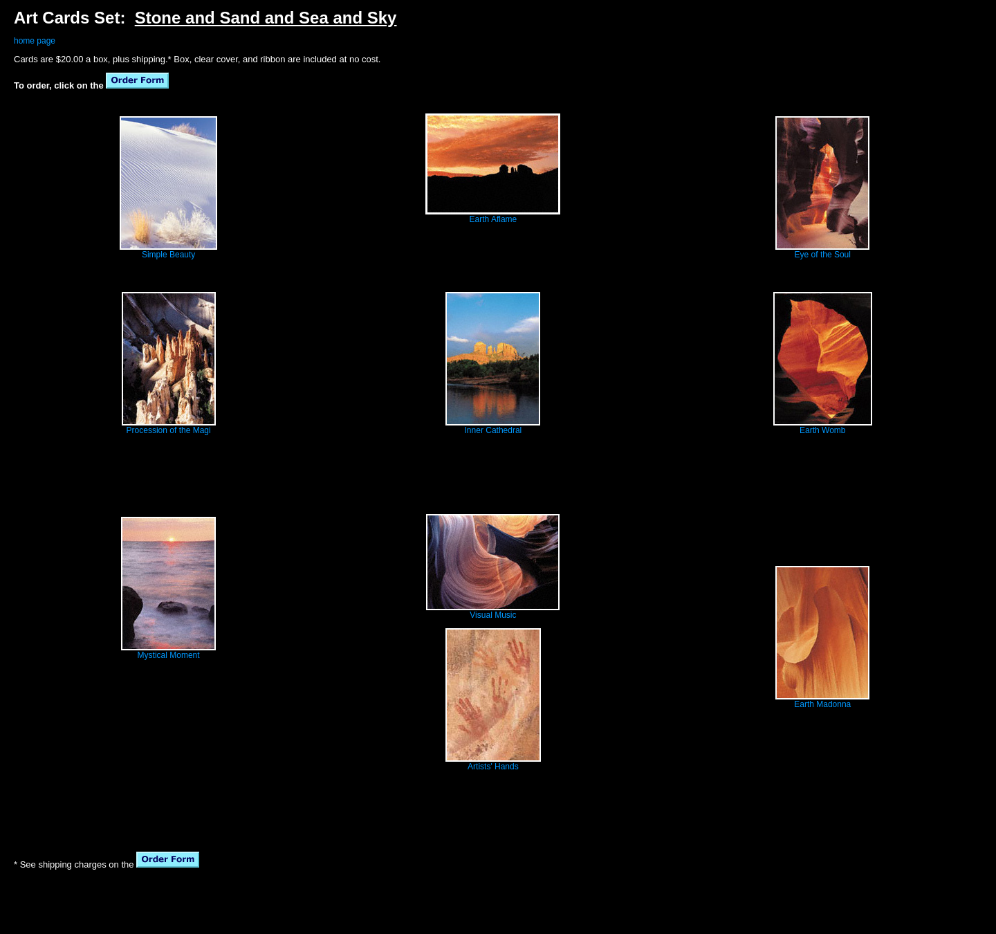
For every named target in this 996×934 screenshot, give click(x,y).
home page (34, 41)
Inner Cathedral (493, 430)
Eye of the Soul (823, 254)
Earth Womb (822, 430)
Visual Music (493, 615)
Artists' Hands (493, 766)
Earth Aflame (493, 219)
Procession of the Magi (169, 430)
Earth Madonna (822, 704)
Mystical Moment (169, 655)
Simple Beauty (168, 254)
